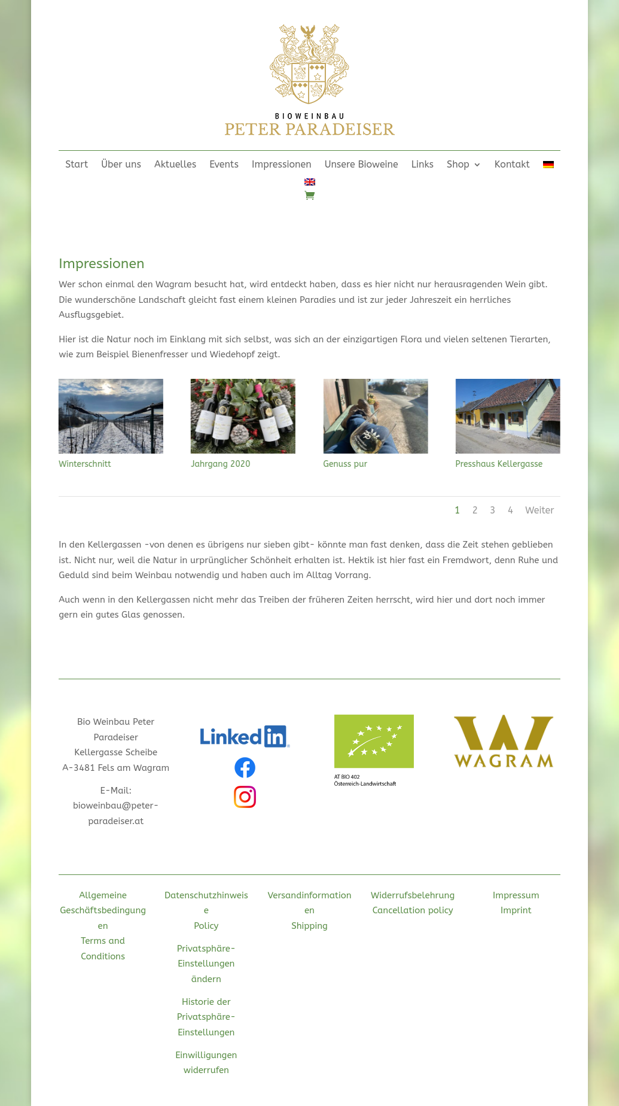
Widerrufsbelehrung (413, 895)
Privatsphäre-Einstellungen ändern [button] (206, 964)
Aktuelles (175, 165)
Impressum (516, 895)
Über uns (121, 165)
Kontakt (512, 165)
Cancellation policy (413, 910)
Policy (206, 925)
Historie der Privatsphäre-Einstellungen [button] (206, 1017)
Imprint (516, 910)
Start (76, 165)
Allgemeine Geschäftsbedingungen (103, 910)
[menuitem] (548, 167)
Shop (458, 165)
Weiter (539, 510)
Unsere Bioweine (361, 165)
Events (224, 165)
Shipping (309, 925)
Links (422, 165)
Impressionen (282, 165)
